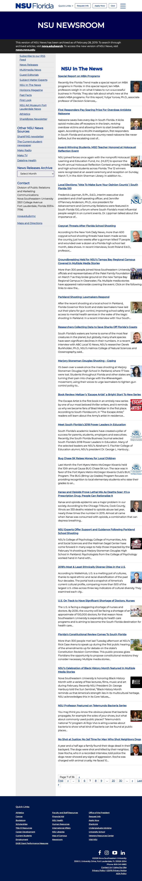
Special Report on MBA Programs (79, 76)
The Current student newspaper (29, 143)
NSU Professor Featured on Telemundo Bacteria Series (92, 705)
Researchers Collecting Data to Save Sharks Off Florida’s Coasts (97, 327)
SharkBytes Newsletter (33, 119)
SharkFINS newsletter (30, 136)
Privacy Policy (98, 870)
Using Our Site (119, 867)
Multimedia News (30, 69)
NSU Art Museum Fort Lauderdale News (33, 107)
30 (120, 780)
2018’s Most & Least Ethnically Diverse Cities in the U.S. (92, 567)
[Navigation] (123, 5)
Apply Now (100, 6)
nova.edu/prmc (26, 216)
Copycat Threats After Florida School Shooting (87, 225)
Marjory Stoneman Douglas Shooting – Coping (87, 360)
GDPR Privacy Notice (116, 870)
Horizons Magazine (31, 90)
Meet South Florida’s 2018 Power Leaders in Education (92, 424)
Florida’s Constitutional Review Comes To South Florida (92, 634)
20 (113, 780)
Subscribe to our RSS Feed (32, 58)
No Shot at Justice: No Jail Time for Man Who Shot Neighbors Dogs (99, 739)
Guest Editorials (29, 74)
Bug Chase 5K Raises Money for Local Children (87, 458)
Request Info (83, 6)
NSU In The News (30, 85)
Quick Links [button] (65, 5)
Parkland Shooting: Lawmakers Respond (83, 297)
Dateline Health (26, 160)
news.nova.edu (25, 49)
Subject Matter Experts (33, 80)
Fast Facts (26, 95)
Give (113, 6)
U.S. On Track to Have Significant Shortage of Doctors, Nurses (96, 600)
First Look (25, 100)
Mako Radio (24, 150)
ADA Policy (121, 873)
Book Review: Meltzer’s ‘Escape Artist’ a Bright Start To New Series (99, 394)
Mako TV (22, 155)
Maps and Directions (29, 223)
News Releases (29, 64)
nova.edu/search (52, 46)
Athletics (25, 114)
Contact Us (106, 867)
